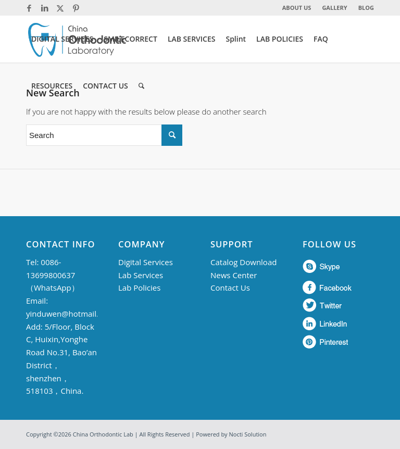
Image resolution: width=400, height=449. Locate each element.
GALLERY (334, 7)
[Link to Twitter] (60, 8)
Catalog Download (243, 262)
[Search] (141, 86)
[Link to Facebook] (28, 8)
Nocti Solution (248, 434)
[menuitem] (297, 7)
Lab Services (140, 275)
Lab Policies (139, 287)
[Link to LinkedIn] (44, 8)
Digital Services (145, 262)
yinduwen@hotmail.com (70, 313)
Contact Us (230, 287)
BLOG (366, 7)
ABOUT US (296, 7)
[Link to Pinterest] (76, 8)
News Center (233, 275)
